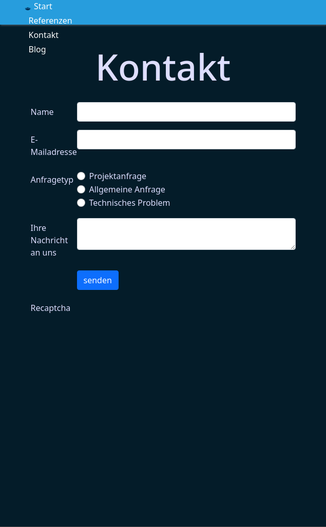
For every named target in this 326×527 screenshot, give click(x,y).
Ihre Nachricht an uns (49, 240)
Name (42, 112)
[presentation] (155, 318)
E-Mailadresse (51, 146)
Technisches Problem (129, 202)
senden (98, 280)
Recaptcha (51, 308)
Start (38, 6)
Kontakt (44, 35)
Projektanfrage (118, 176)
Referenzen (50, 20)
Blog (37, 49)
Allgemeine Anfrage (127, 189)
